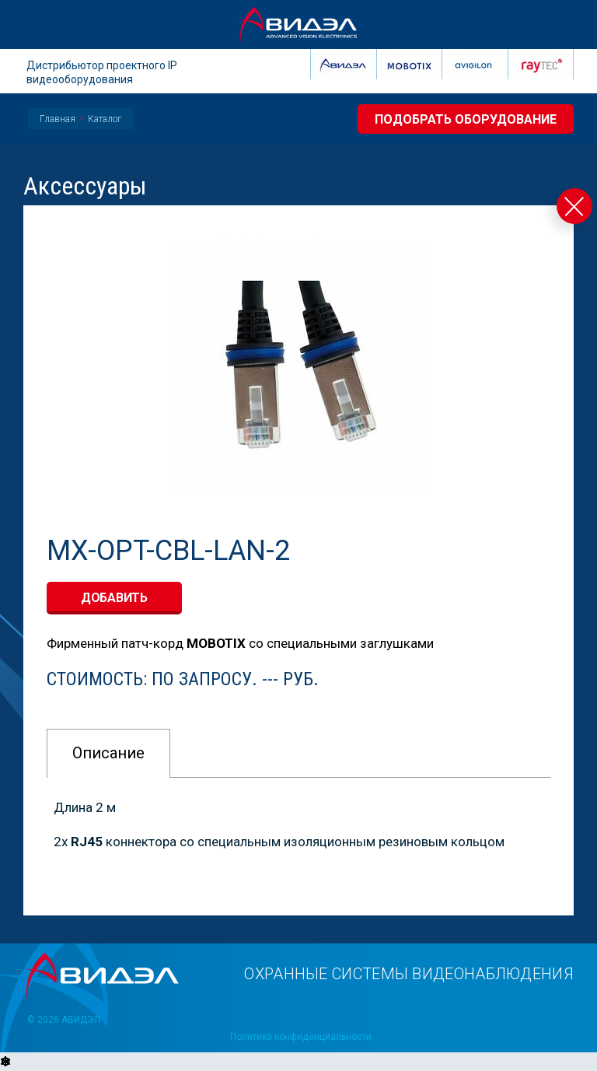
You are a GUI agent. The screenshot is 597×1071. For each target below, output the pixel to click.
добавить (114, 597)
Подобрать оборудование (466, 119)
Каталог (104, 119)
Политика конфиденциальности (301, 1036)
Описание (108, 753)
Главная (57, 119)
